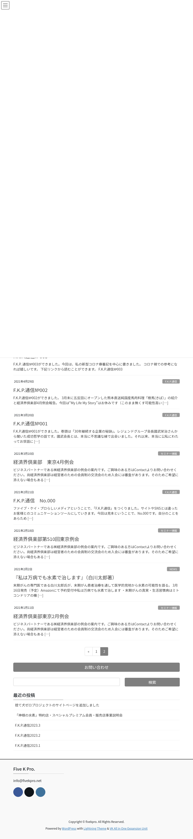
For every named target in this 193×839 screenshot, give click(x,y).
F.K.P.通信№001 (30, 423)
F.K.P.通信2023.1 (27, 745)
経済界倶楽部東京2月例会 (41, 616)
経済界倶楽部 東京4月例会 (43, 461)
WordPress (69, 828)
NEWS (173, 569)
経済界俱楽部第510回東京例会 (46, 538)
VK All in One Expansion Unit (129, 828)
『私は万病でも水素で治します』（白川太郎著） (65, 577)
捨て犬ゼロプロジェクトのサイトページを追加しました (57, 705)
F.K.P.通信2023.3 (27, 725)
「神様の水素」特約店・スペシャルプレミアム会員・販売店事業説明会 (69, 715)
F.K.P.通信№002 (30, 389)
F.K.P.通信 (171, 381)
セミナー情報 (169, 453)
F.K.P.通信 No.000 (34, 500)
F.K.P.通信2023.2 (27, 735)
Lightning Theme (94, 828)
